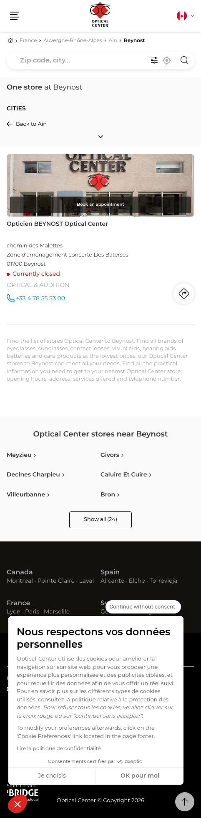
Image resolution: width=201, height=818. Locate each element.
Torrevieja (163, 581)
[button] (18, 804)
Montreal (20, 581)
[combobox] (100, 60)
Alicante (112, 581)
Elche (137, 581)
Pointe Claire (56, 581)
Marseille (57, 612)
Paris (32, 612)
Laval (86, 581)
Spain (110, 572)
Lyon (13, 612)
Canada (20, 572)
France (18, 603)
